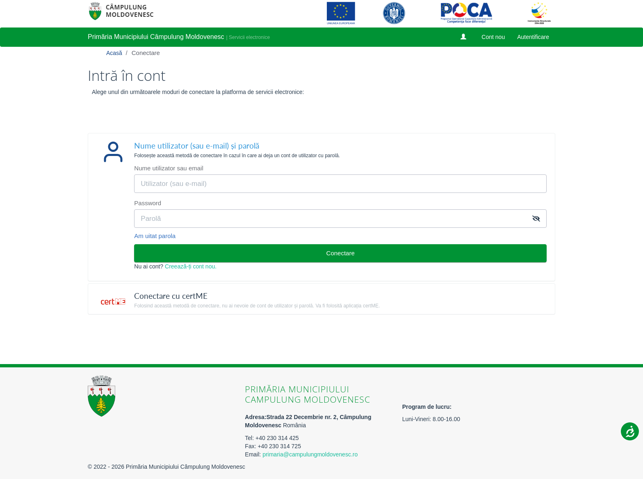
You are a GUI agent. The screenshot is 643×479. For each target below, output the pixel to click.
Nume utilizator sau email (168, 168)
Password (147, 202)
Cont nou (493, 37)
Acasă (115, 53)
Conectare (146, 52)
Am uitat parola (155, 235)
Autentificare (533, 37)
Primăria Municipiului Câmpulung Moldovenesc (156, 36)
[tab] (321, 148)
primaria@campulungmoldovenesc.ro (310, 454)
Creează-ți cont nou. (191, 266)
